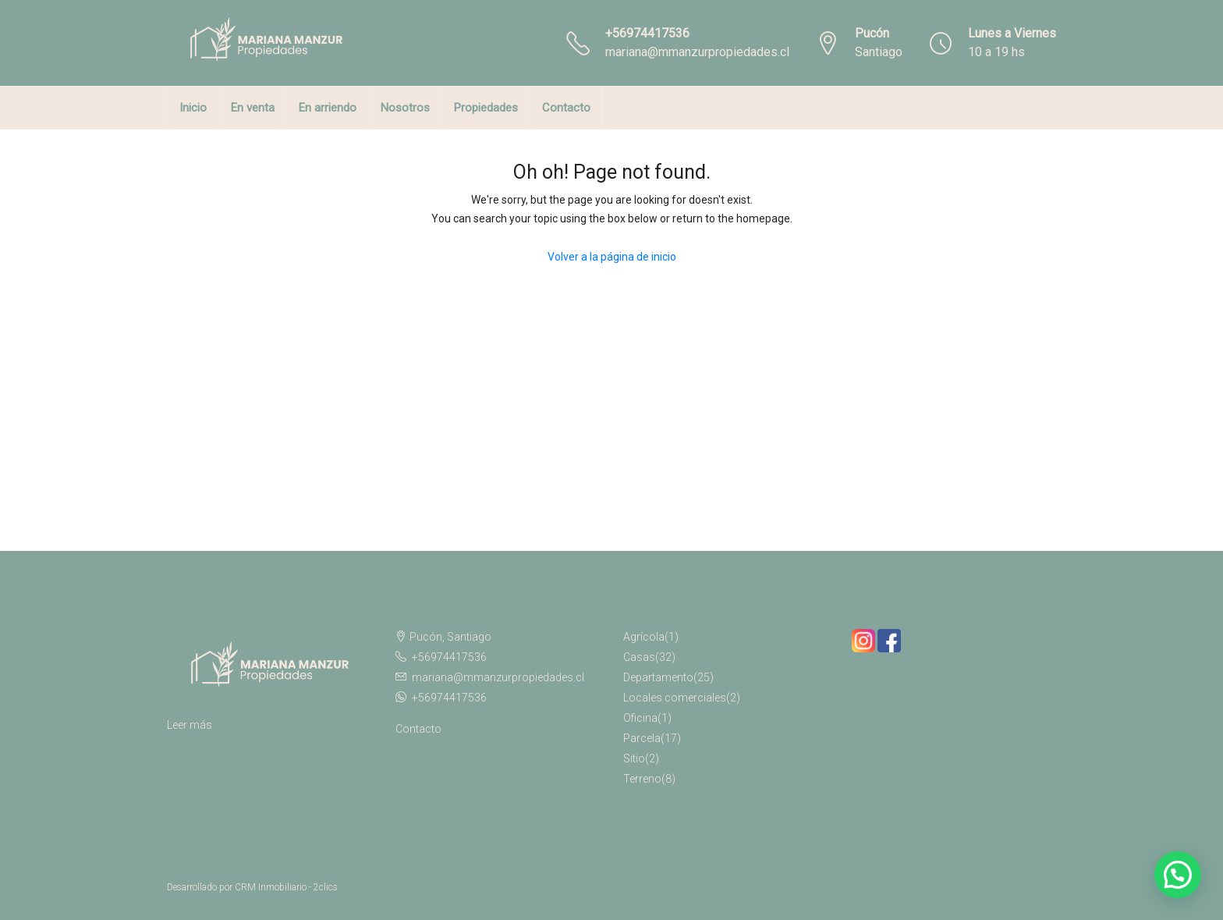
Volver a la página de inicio (612, 256)
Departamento (658, 677)
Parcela (642, 738)
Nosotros (405, 108)
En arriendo (327, 108)
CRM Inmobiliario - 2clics (286, 887)
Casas (639, 657)
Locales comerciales (674, 697)
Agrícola (644, 637)
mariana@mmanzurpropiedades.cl (697, 51)
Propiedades (486, 108)
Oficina (640, 718)
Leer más (189, 725)
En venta (253, 108)
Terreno (642, 779)
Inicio (193, 108)
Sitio (634, 758)
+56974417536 (647, 33)
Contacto (566, 108)
